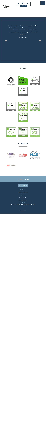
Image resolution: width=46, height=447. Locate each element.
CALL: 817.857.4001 (22, 271)
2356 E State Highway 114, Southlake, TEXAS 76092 (22, 270)
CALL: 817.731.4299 (22, 266)
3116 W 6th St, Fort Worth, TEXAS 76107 (22, 264)
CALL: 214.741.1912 (22, 259)
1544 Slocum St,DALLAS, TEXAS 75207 (23, 257)
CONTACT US (23, 251)
